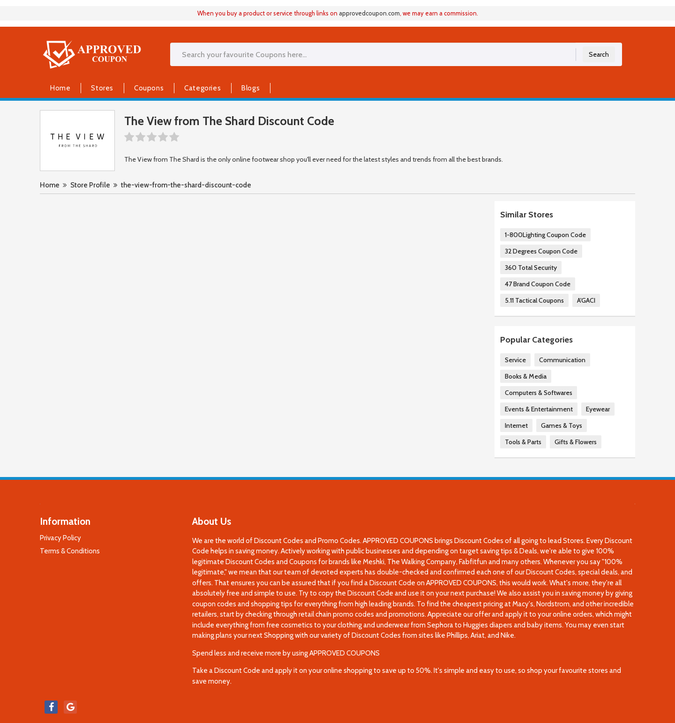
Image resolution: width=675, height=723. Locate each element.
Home (60, 88)
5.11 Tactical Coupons (534, 300)
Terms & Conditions (70, 551)
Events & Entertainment (539, 409)
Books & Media (526, 376)
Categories (202, 88)
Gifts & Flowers (576, 442)
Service (515, 360)
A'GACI (586, 300)
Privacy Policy (60, 538)
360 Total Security (531, 267)
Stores (102, 88)
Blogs (250, 88)
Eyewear (598, 409)
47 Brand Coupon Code (537, 284)
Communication (562, 360)
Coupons (149, 88)
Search (599, 54)
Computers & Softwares (538, 392)
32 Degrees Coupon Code (541, 251)
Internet (516, 425)
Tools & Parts (523, 442)
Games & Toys (561, 425)
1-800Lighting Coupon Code (545, 235)
